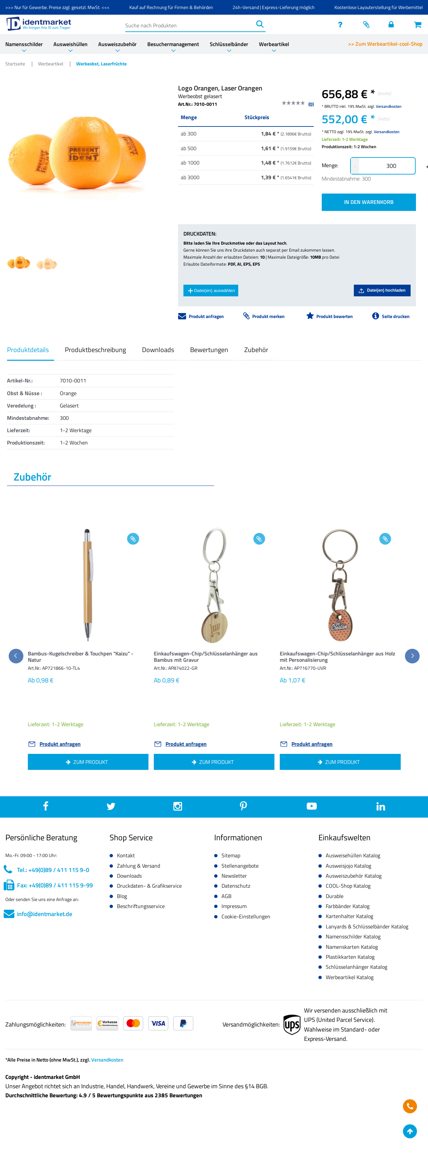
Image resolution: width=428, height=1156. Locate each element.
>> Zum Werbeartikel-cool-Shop (385, 44)
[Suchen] (259, 24)
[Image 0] (18, 262)
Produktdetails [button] (28, 349)
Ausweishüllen (70, 44)
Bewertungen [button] (209, 349)
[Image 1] (47, 264)
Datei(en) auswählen (211, 290)
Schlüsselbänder (229, 44)
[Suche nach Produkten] (190, 24)
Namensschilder (24, 44)
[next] (412, 656)
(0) (311, 103)
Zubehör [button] (256, 349)
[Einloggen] (393, 24)
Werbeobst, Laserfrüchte (101, 63)
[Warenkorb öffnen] (418, 24)
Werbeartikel (274, 44)
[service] (342, 24)
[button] (87, 658)
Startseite (15, 63)
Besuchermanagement (173, 44)
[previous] (16, 656)
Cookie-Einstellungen (246, 916)
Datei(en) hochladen (382, 290)
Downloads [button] (158, 349)
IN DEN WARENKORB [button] (369, 202)
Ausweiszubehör (117, 44)
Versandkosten (389, 106)
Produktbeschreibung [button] (95, 349)
